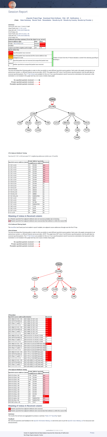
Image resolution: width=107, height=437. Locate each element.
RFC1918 (16, 43)
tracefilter (13, 227)
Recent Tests (36, 20)
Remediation (47, 20)
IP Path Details (30, 74)
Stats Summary (25, 20)
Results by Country (70, 20)
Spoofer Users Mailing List (75, 421)
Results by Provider (85, 20)
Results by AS (57, 20)
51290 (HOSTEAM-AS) (23, 30)
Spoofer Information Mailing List (43, 421)
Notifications (74, 18)
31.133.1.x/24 (22, 28)
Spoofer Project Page (34, 18)
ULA (22, 43)
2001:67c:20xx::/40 (23, 34)
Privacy (92, 433)
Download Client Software (52, 18)
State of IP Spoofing (51, 416)
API (68, 18)
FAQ (63, 18)
